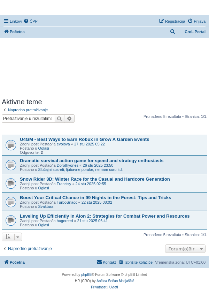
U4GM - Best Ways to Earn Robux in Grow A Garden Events (84, 139)
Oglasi (43, 148)
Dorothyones (67, 165)
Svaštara (45, 206)
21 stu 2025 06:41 (92, 221)
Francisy (64, 184)
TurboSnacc (67, 202)
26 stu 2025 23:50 (98, 165)
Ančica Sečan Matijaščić (115, 281)
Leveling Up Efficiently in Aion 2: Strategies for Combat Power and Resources (105, 216)
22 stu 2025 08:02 (97, 202)
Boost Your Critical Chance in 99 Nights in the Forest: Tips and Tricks (95, 197)
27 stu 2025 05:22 (89, 144)
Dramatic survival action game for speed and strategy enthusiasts (92, 160)
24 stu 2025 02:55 (91, 184)
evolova (63, 144)
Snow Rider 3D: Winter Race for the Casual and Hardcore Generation (95, 179)
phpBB (86, 275)
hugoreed (65, 221)
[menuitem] (30, 21)
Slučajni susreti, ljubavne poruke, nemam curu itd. (80, 169)
